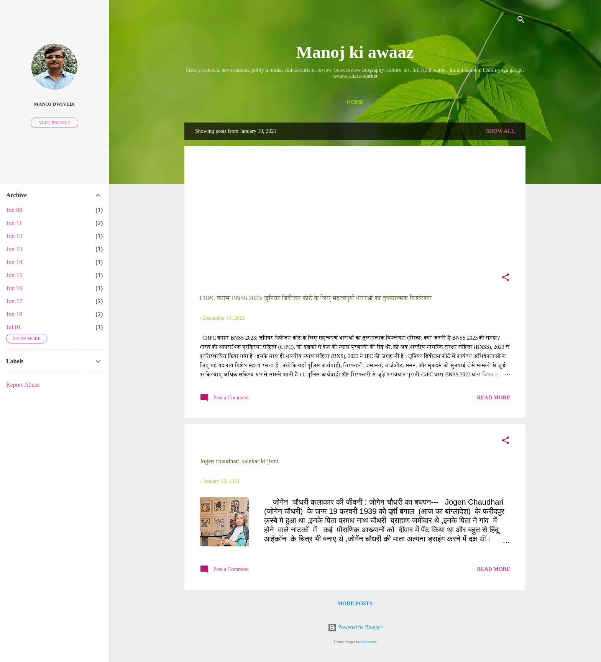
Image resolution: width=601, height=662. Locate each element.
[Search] (520, 21)
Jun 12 (14, 236)
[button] (505, 279)
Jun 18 (14, 314)
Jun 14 (14, 262)
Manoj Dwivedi (54, 104)
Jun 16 (14, 288)
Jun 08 (14, 210)
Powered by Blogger (355, 627)
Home (354, 102)
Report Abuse (23, 384)
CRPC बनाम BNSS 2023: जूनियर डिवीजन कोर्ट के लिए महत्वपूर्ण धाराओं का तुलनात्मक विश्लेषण (316, 298)
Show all (500, 131)
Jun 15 (14, 275)
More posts (354, 603)
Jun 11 (14, 223)
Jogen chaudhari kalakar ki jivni (239, 461)
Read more (493, 397)
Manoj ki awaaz (355, 52)
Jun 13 (14, 249)
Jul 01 (13, 327)
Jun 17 (14, 301)
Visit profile (54, 122)
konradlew (368, 642)
